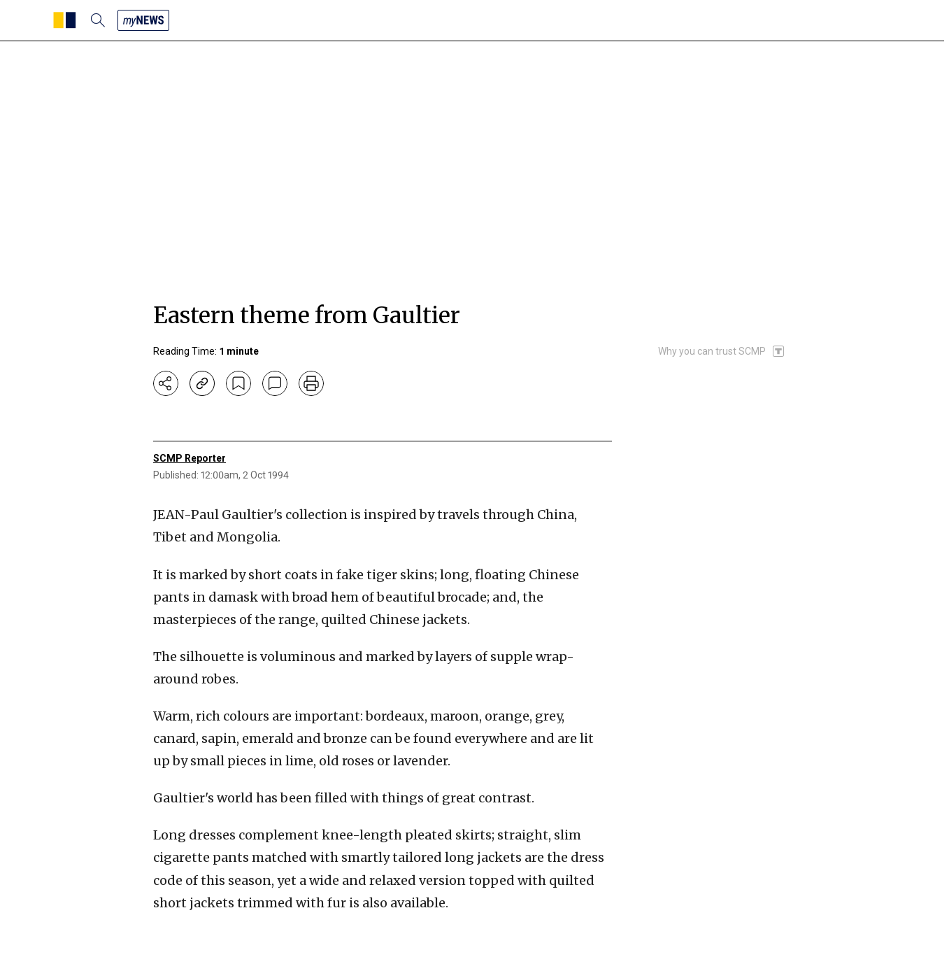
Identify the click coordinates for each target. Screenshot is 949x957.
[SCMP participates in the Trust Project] (721, 351)
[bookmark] (238, 383)
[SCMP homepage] (64, 20)
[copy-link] (202, 383)
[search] (98, 20)
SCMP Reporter (189, 458)
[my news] (143, 20)
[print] (311, 383)
